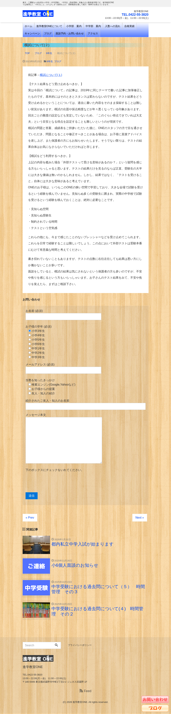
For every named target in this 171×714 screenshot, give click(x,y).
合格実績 (129, 26)
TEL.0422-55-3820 (134, 14)
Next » (139, 517)
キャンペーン (32, 33)
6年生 (50, 61)
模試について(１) (51, 74)
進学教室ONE (80, 702)
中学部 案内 (93, 26)
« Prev (30, 517)
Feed (85, 691)
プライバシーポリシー (80, 645)
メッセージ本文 (64, 438)
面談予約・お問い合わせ (70, 33)
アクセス (93, 33)
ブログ (48, 33)
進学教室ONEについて (49, 26)
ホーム (28, 26)
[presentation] (53, 482)
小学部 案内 (74, 26)
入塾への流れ (112, 26)
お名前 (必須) (63, 314)
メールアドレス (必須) (63, 368)
